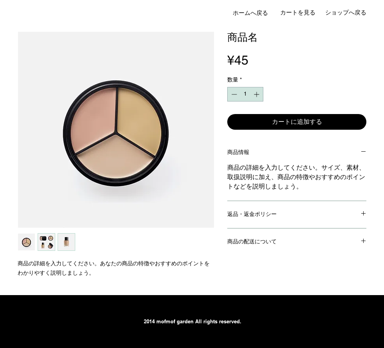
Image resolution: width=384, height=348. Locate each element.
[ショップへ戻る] (346, 12)
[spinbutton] (245, 94)
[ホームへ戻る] (250, 13)
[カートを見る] (298, 12)
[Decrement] (233, 94)
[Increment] (257, 94)
